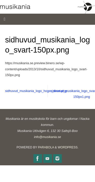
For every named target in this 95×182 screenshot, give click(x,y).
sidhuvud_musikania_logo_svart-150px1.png (73, 94)
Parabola (46, 147)
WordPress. (68, 147)
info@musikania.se (47, 137)
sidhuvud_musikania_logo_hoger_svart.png (26, 91)
